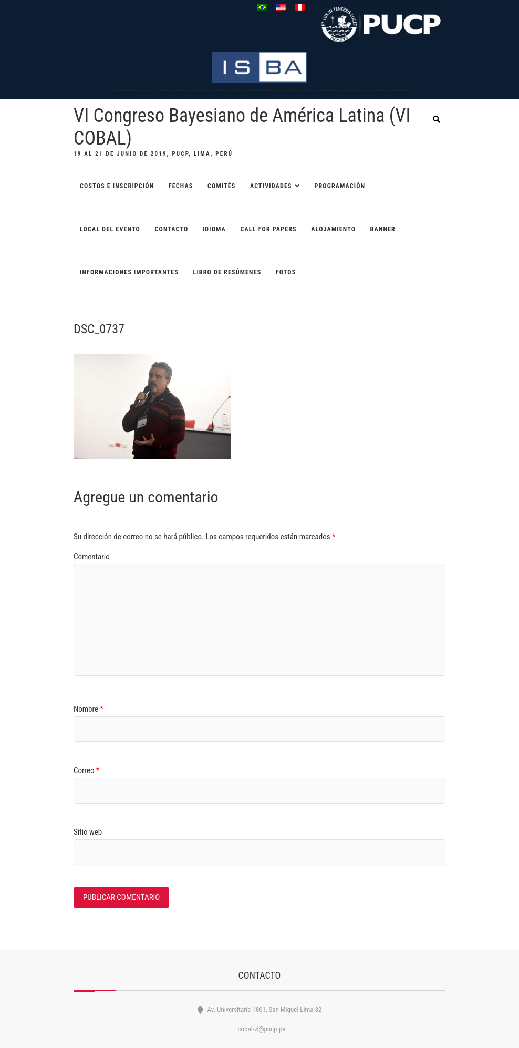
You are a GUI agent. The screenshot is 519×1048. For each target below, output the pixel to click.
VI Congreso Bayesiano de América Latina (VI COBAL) (242, 127)
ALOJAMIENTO (333, 229)
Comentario (92, 556)
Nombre (88, 709)
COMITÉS (221, 186)
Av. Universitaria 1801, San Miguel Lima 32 (260, 1009)
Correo (87, 770)
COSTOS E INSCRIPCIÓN (117, 186)
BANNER (383, 229)
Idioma (214, 229)
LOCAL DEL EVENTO (110, 229)
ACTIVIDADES (271, 186)
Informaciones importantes (129, 272)
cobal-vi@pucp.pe (260, 1029)
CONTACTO (171, 229)
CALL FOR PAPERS (268, 229)
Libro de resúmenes (227, 272)
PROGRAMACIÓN (339, 186)
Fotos (286, 272)
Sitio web (88, 832)
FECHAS (181, 186)
